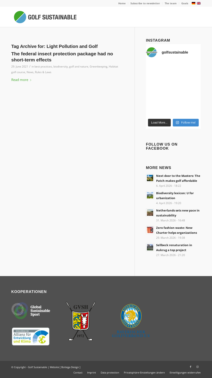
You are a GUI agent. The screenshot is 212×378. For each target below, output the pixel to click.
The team (171, 3)
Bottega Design (70, 367)
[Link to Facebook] (190, 366)
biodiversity (60, 66)
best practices (43, 66)
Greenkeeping (98, 66)
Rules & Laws (43, 72)
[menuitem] (122, 3)
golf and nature (78, 66)
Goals (184, 3)
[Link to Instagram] (197, 366)
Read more (21, 79)
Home (122, 3)
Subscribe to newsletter (145, 3)
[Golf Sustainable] (45, 17)
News (30, 72)
